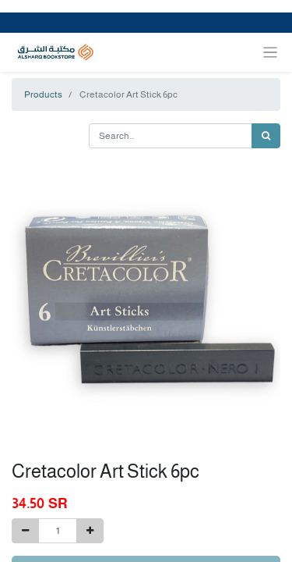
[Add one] (90, 530)
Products (43, 94)
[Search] (266, 135)
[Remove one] (25, 530)
